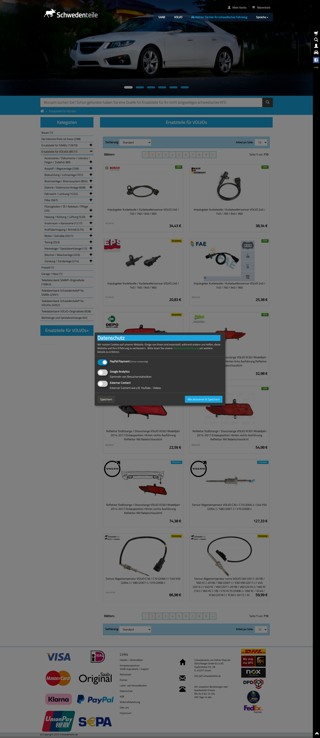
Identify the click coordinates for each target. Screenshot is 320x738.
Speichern (106, 399)
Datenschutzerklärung (186, 348)
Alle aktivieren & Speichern (204, 399)
